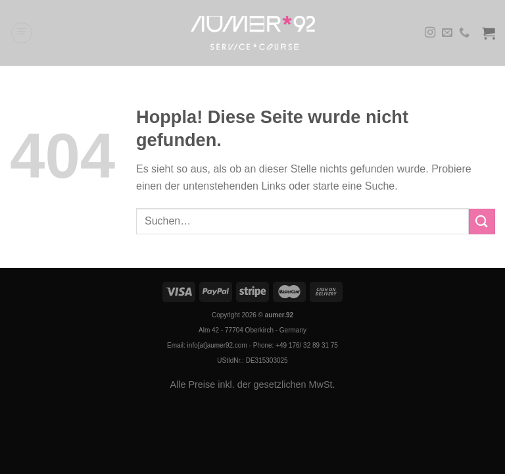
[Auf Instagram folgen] (430, 33)
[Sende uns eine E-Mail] (447, 33)
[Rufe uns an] (464, 33)
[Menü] (21, 32)
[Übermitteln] (482, 221)
